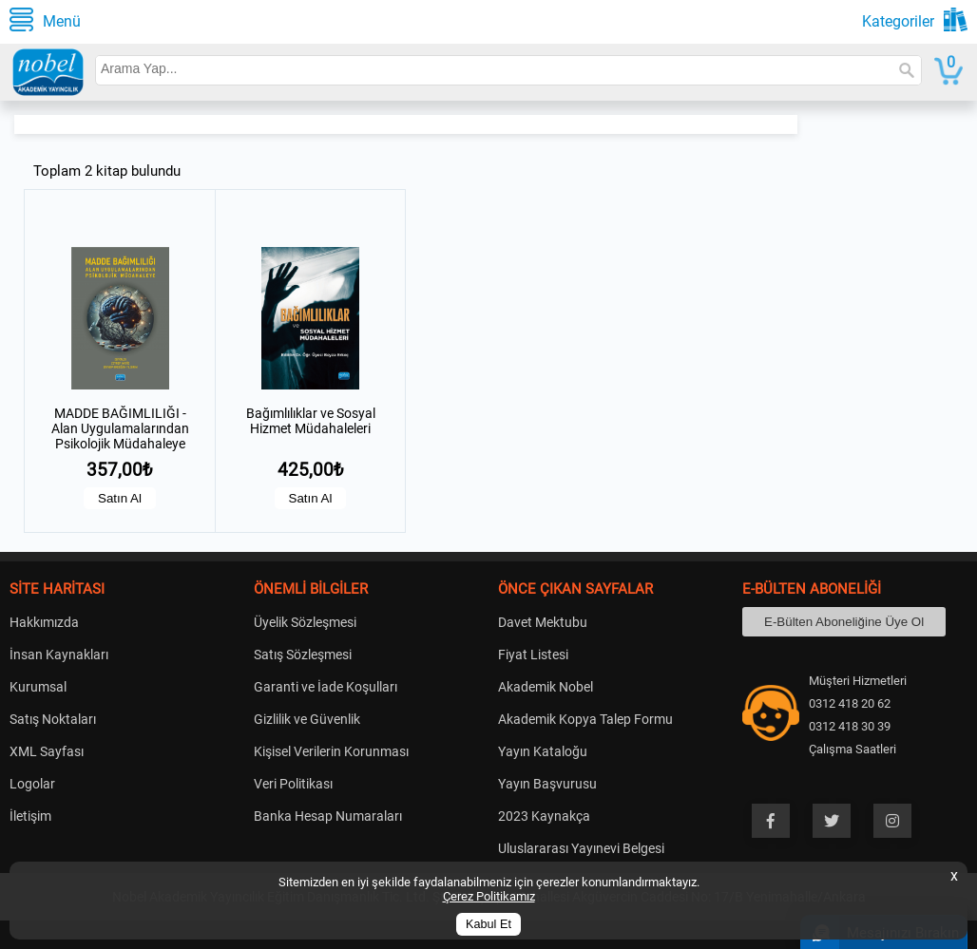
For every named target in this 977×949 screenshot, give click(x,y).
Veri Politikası (293, 783)
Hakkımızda (44, 622)
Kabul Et (488, 924)
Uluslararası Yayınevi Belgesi (581, 848)
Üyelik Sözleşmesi (305, 622)
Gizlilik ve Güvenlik (307, 719)
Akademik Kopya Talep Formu (585, 719)
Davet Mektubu (542, 622)
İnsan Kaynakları (59, 654)
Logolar (32, 783)
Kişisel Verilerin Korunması (331, 751)
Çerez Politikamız (489, 896)
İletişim (30, 816)
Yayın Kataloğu (542, 751)
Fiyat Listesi (533, 654)
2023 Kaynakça (544, 816)
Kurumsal (38, 686)
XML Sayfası (47, 751)
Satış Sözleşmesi (303, 654)
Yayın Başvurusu (547, 783)
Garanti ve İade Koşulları (325, 686)
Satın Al (120, 498)
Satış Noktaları (53, 719)
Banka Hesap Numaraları (328, 816)
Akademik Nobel (545, 686)
